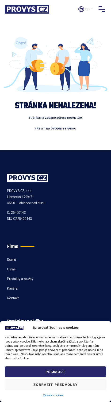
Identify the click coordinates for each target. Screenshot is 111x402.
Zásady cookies (53, 395)
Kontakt (13, 298)
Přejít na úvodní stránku (55, 128)
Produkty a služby (20, 279)
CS (87, 9)
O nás (11, 269)
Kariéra (12, 288)
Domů (11, 260)
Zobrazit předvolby (55, 385)
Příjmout (56, 372)
